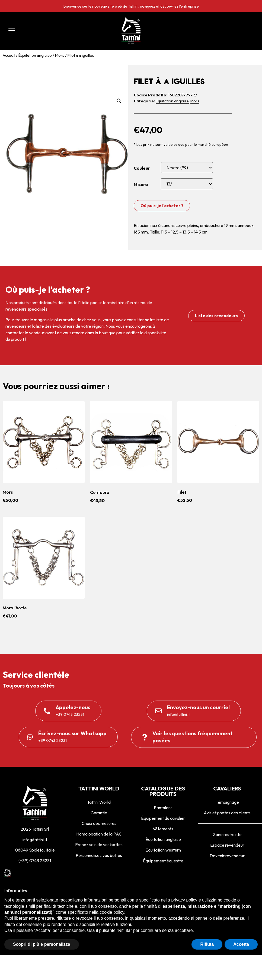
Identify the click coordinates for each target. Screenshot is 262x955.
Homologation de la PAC (99, 834)
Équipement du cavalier (163, 818)
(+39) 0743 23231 (34, 860)
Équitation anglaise (35, 55)
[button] (54, 31)
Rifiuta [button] (207, 944)
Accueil (9, 55)
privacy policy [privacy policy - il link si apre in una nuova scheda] (184, 900)
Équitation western (163, 850)
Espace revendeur (227, 845)
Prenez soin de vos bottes (99, 844)
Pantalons (163, 807)
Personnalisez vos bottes (99, 855)
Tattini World (99, 802)
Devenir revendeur (227, 855)
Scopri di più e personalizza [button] (41, 944)
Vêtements (163, 828)
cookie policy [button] (112, 912)
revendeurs (16, 326)
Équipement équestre (163, 860)
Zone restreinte (227, 834)
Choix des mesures (99, 823)
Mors (59, 55)
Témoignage (227, 802)
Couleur (142, 168)
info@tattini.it (35, 839)
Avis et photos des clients (227, 812)
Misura (141, 184)
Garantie (99, 812)
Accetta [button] (241, 944)
